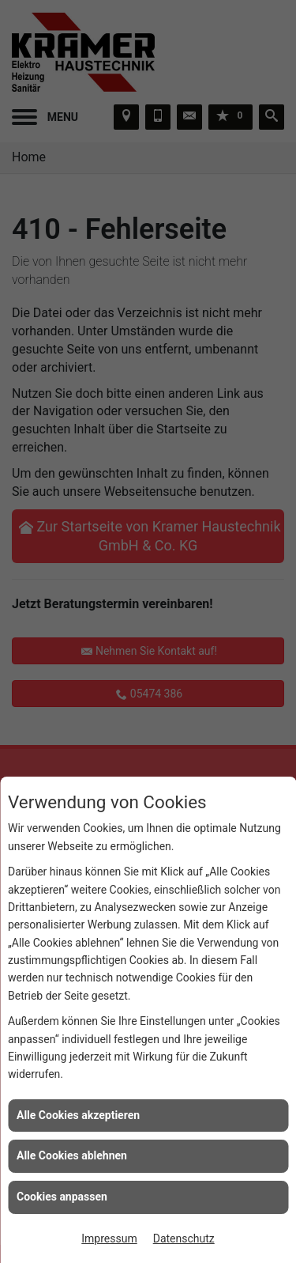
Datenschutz (184, 1238)
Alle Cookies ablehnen (72, 1155)
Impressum (109, 1238)
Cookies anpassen (62, 1196)
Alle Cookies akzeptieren (78, 1115)
